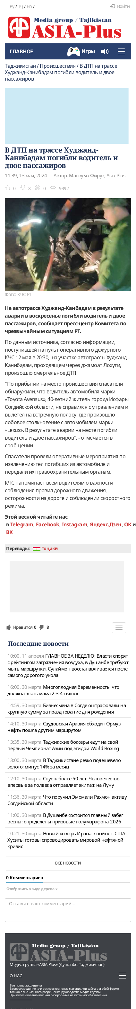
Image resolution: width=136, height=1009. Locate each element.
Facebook (47, 524)
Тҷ (20, 6)
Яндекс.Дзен (106, 524)
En (29, 6)
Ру (12, 6)
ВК (9, 532)
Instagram (75, 524)
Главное (21, 51)
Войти (120, 6)
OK (128, 524)
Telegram (21, 524)
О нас (16, 975)
